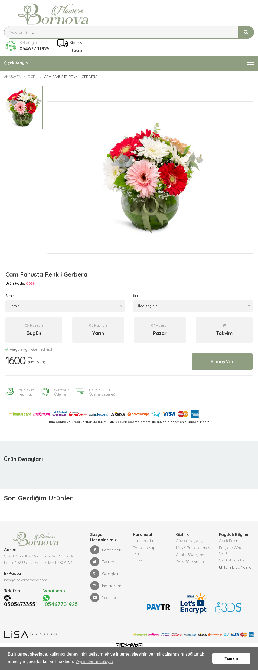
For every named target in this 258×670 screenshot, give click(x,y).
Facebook (105, 546)
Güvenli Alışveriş (189, 536)
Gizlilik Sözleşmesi (191, 551)
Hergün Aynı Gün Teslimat (28, 345)
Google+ (104, 569)
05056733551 (22, 600)
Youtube (103, 593)
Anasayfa (12, 76)
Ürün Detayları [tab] (23, 455)
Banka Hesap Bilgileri (144, 546)
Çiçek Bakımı (229, 536)
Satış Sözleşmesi (190, 558)
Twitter (102, 558)
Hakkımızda (143, 536)
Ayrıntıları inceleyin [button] (94, 661)
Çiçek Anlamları (232, 556)
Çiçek (32, 76)
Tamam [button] (231, 658)
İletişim (139, 556)
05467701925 (34, 48)
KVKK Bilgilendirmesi (193, 543)
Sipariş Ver (222, 357)
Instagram (105, 581)
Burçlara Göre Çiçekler (230, 546)
